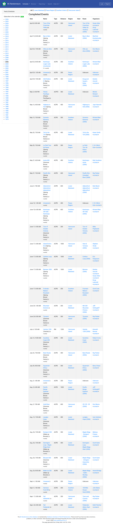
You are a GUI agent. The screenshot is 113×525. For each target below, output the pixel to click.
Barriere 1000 (47, 269)
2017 (6, 38)
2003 (6, 68)
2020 (6, 32)
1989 (6, 98)
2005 (6, 64)
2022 (6, 28)
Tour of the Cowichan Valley (46, 25)
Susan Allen (96, 23)
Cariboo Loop (47, 256)
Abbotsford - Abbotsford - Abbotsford (47, 188)
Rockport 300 (47, 432)
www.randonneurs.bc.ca (60, 520)
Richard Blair (97, 62)
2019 (6, 34)
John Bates (96, 488)
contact (95, 25)
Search (50, 4)
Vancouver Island (74, 10)
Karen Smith (96, 132)
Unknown (96, 72)
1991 (6, 94)
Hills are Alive (47, 49)
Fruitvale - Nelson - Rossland (46, 291)
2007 (6, 60)
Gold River (46, 404)
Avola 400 (46, 160)
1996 (6, 83)
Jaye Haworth (97, 105)
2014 (6, 45)
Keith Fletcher (97, 505)
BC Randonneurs (10, 4)
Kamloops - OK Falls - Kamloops (46, 212)
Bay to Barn (46, 36)
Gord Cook (96, 289)
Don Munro (96, 49)
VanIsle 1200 (47, 329)
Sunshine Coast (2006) (85, 340)
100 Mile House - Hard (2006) (86, 490)
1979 (6, 119)
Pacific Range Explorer (45, 389)
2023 (6, 26)
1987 (6, 102)
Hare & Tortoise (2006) (85, 246)
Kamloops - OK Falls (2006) (86, 212)
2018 (6, 36)
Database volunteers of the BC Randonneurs (58, 517)
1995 (6, 85)
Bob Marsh (96, 186)
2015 (6, 43)
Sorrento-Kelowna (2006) (85, 120)
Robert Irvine (97, 338)
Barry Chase (96, 366)
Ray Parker (96, 173)
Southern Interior (61, 10)
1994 (6, 87)
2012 (6, 49)
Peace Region (50, 10)
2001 (6, 72)
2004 (6, 66)
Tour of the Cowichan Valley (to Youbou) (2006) (86, 27)
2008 (6, 57)
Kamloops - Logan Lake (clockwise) (46, 64)
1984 (6, 109)
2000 (6, 74)
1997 (6, 81)
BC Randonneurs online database (29, 517)
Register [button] (108, 4)
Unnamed (46, 72)
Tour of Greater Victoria (45, 229)
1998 (6, 79)
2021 (6, 30)
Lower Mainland (39, 10)
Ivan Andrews (97, 417)
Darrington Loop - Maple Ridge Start (47, 445)
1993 (6, 89)
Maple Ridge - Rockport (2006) (86, 434)
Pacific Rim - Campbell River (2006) (86, 175)
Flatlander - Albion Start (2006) (86, 507)
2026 (6, 19)
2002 (6, 70)
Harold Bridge (97, 470)
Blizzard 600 (47, 458)
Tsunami (46, 316)
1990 (6, 96)
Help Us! (56, 4)
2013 (6, 47)
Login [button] (101, 4)
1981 (6, 115)
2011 (6, 51)
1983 (6, 111)
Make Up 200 (47, 470)
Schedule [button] (26, 4)
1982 (6, 113)
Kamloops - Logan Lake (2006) (86, 64)
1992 (6, 91)
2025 (6, 21)
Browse (33, 4)
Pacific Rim (46, 173)
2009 (6, 55)
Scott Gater (96, 443)
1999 (6, 77)
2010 (6, 53)
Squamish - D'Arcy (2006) (86, 368)
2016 (6, 40)
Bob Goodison (97, 160)
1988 (6, 100)
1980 (6, 117)
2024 (6, 23)
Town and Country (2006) (86, 499)
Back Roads (47, 353)
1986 (6, 104)
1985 (6, 106)
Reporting (42, 4)
